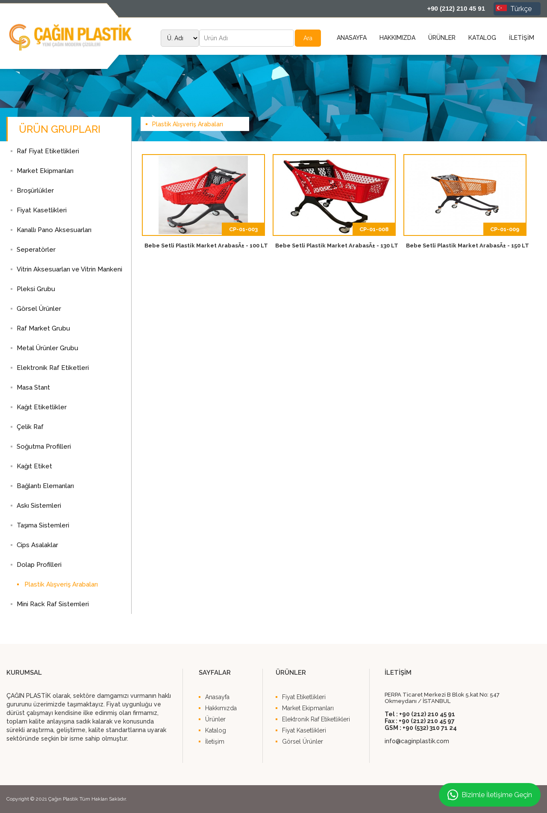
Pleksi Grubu (36, 289)
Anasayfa (217, 697)
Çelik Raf (30, 427)
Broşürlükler (35, 190)
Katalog (215, 730)
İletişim (214, 741)
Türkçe (514, 9)
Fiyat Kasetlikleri (42, 210)
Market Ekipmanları (45, 171)
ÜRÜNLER (442, 37)
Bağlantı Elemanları (45, 486)
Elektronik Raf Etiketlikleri (316, 719)
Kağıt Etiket (34, 466)
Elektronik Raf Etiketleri (53, 368)
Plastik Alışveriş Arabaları (61, 584)
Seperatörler (36, 249)
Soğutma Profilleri (44, 446)
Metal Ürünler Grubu (47, 348)
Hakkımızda (221, 708)
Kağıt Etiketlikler (42, 407)
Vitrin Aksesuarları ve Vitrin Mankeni (69, 269)
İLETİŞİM (521, 37)
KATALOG (482, 37)
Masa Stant (33, 387)
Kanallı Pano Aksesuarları (54, 230)
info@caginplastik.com (417, 741)
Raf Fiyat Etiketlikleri (48, 151)
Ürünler (215, 719)
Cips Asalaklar (37, 545)
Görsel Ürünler (39, 309)
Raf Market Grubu (43, 328)
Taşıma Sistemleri (43, 525)
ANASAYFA (352, 37)
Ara (307, 38)
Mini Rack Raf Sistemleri (53, 604)
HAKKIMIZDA (397, 37)
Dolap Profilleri (39, 565)
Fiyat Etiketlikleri (304, 697)
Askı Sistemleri (39, 505)
